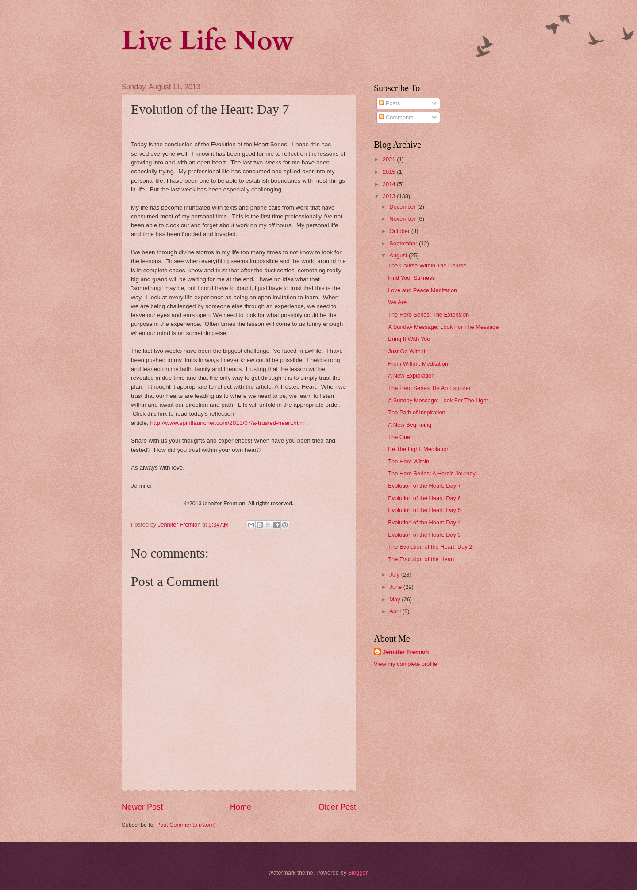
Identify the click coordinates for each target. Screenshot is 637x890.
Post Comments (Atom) (186, 824)
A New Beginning (409, 424)
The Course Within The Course (427, 265)
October (400, 231)
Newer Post (142, 806)
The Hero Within (408, 461)
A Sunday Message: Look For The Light (438, 400)
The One (399, 437)
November (403, 218)
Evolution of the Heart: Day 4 (424, 522)
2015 (390, 171)
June (396, 587)
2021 (390, 159)
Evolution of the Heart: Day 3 (424, 534)
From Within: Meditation (418, 363)
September (404, 243)
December (403, 206)
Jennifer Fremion (406, 652)
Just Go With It (406, 351)
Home (240, 806)
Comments (396, 117)
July (395, 574)
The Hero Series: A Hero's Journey (432, 473)
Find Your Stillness (411, 278)
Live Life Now (208, 41)
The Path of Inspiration (416, 412)
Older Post (337, 806)
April (395, 611)
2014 (390, 184)
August (399, 255)
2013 (390, 196)
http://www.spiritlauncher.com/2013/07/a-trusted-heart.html (227, 423)
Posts (389, 103)
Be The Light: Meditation (418, 449)
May (395, 599)
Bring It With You (409, 339)
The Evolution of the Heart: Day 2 (430, 546)
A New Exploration (411, 375)
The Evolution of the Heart (421, 559)
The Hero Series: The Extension (428, 314)
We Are (397, 302)
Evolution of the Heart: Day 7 (424, 485)
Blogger (358, 872)
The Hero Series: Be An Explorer (429, 388)
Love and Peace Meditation (422, 290)
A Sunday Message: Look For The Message (443, 327)
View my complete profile (405, 664)
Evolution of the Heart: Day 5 (424, 510)
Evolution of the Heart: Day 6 (424, 498)
